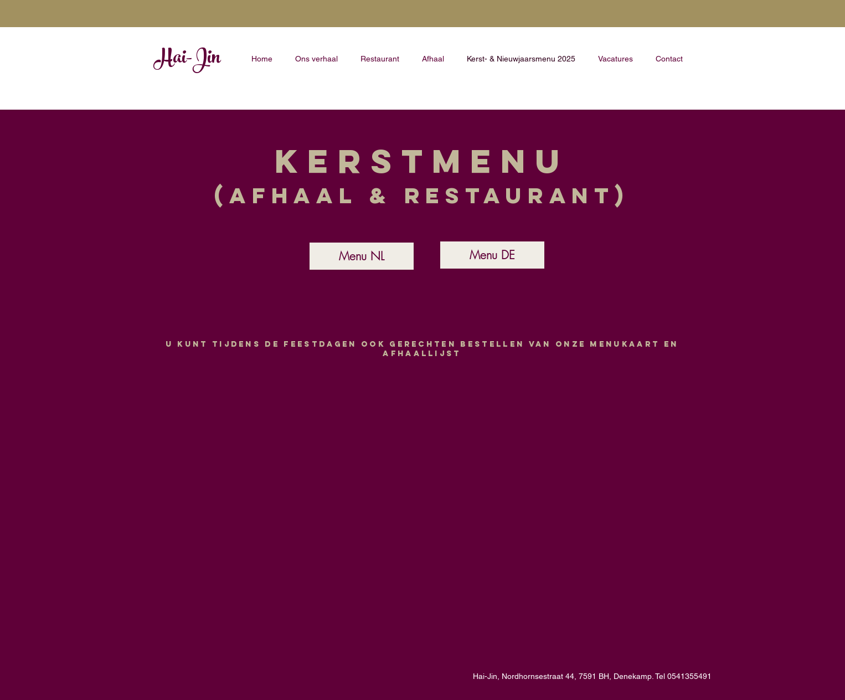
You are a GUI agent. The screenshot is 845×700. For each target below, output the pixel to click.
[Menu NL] (361, 256)
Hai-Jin (187, 59)
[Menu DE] (492, 255)
